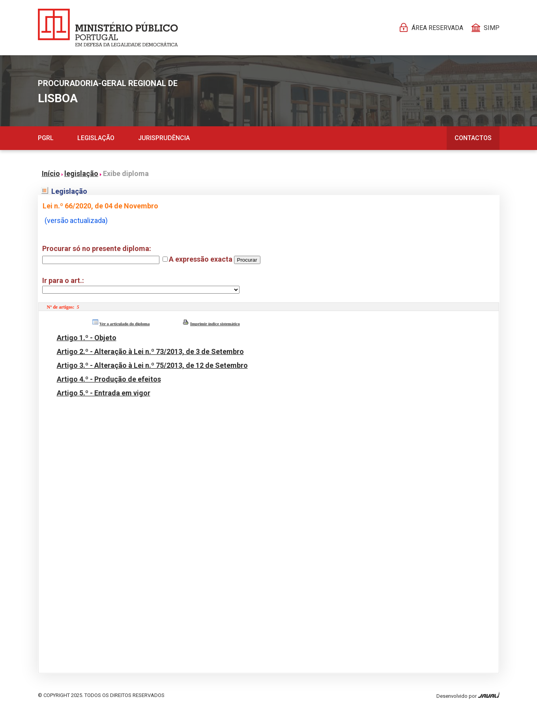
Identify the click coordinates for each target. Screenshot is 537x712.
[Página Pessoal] (108, 28)
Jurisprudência (164, 138)
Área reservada (437, 28)
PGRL (46, 138)
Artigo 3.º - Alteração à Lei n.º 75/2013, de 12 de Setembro (152, 365)
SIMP (492, 28)
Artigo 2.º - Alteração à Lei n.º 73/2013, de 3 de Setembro (150, 351)
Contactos (473, 138)
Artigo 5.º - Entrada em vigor (103, 393)
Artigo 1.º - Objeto (86, 338)
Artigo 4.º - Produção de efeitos (109, 379)
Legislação (95, 138)
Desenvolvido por (468, 695)
